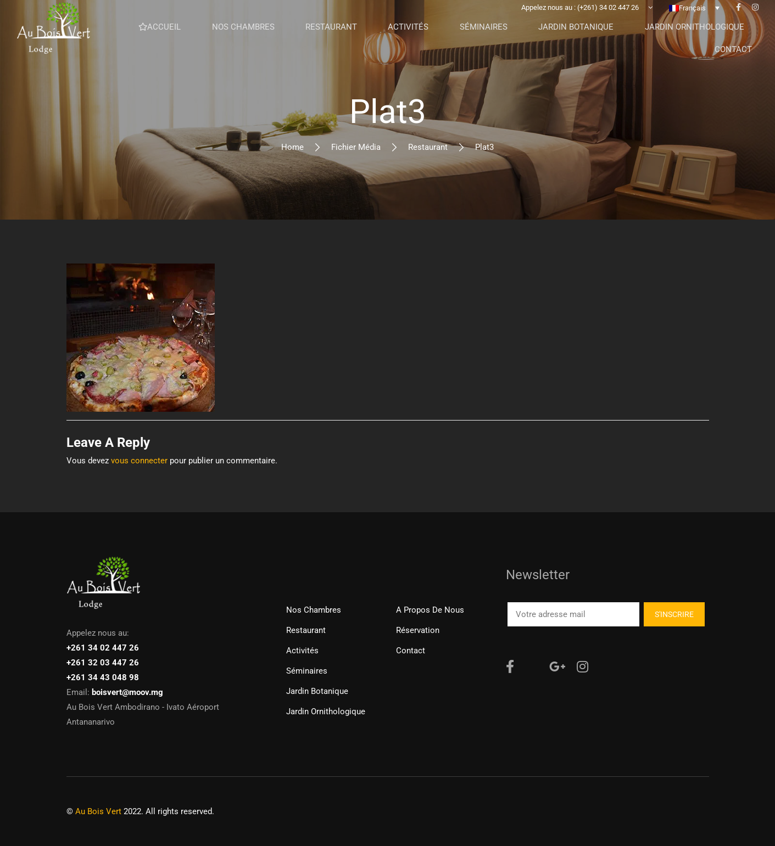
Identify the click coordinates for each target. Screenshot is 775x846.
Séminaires (306, 671)
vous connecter (139, 461)
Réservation (417, 630)
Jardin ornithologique (325, 711)
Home (292, 147)
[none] (694, 24)
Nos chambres (313, 610)
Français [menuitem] (692, 25)
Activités (302, 650)
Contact (410, 650)
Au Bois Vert (98, 811)
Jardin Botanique (317, 691)
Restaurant (428, 147)
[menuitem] (694, 24)
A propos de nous (430, 610)
